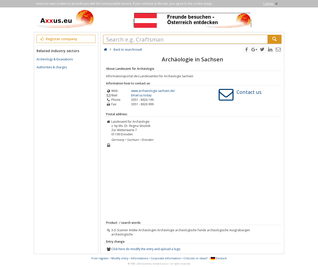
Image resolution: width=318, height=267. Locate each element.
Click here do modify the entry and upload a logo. (146, 249)
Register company (58, 39)
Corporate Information (166, 258)
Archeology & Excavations (55, 59)
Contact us (249, 92)
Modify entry (119, 258)
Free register (100, 258)
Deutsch (219, 258)
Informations (139, 258)
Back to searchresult (128, 49)
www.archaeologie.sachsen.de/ (153, 91)
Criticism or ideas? (195, 258)
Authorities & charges (52, 67)
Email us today (141, 95)
